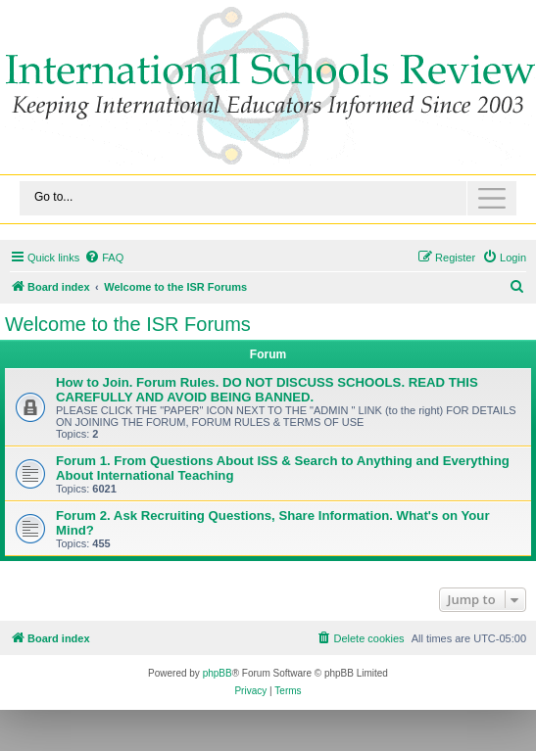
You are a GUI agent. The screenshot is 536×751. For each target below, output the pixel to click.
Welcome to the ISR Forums (128, 324)
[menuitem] (103, 257)
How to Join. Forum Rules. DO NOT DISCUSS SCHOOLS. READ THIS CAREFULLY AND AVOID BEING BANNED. (267, 389)
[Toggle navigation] (268, 198)
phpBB (217, 673)
